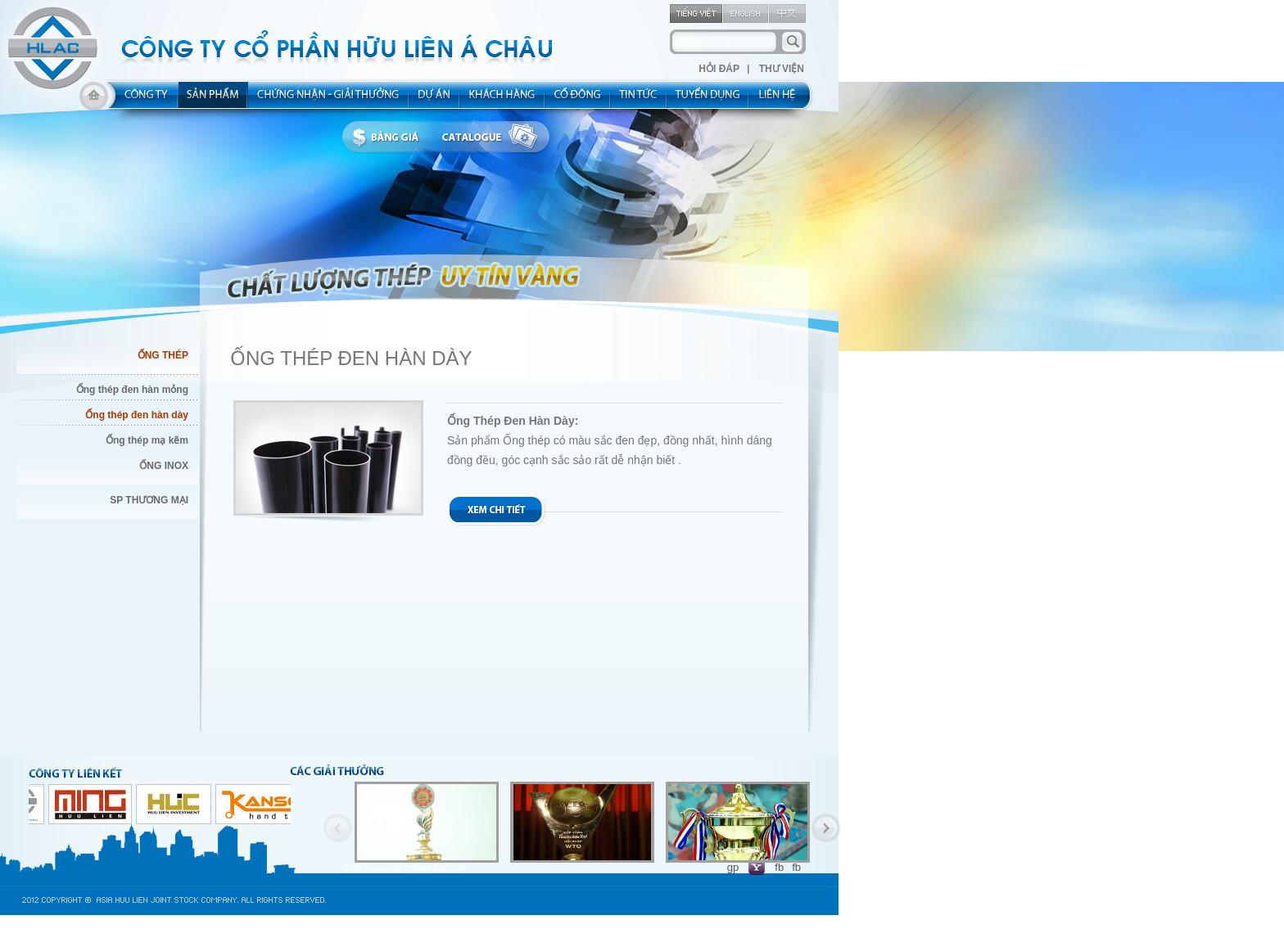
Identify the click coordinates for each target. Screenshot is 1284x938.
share (578, 100)
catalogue (493, 137)
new (639, 100)
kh (502, 100)
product (213, 100)
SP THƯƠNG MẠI (149, 500)
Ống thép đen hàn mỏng (132, 389)
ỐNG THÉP (163, 355)
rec (708, 100)
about (141, 100)
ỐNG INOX (163, 465)
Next (826, 828)
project (434, 100)
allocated (328, 100)
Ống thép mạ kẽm (147, 440)
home (93, 100)
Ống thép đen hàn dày (136, 415)
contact (782, 100)
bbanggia (389, 137)
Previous (337, 828)
